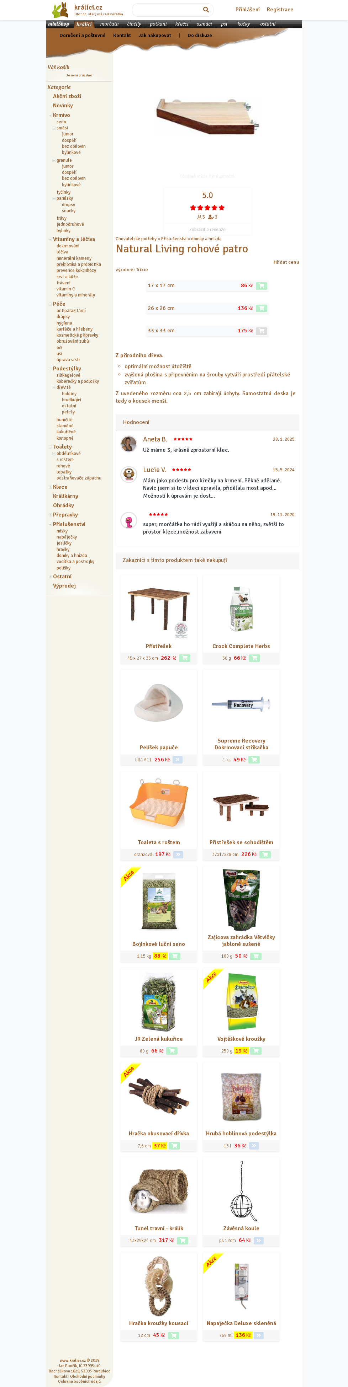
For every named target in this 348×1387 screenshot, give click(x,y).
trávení (63, 283)
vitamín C (66, 289)
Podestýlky (67, 368)
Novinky (63, 105)
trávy (62, 218)
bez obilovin (74, 146)
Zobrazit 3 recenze (207, 229)
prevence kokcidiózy (76, 270)
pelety (68, 412)
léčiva (62, 252)
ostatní (69, 406)
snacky (68, 211)
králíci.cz (88, 7)
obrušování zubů (73, 341)
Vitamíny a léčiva (74, 239)
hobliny (69, 394)
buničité (65, 420)
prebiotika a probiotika (79, 264)
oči (59, 347)
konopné (65, 438)
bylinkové (71, 152)
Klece (60, 487)
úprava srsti (68, 360)
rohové (63, 466)
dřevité (64, 387)
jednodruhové (70, 224)
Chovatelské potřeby (136, 239)
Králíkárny (65, 496)
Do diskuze (200, 35)
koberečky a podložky (78, 381)
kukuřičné (66, 432)
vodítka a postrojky (75, 561)
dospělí (69, 140)
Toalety (62, 446)
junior (67, 134)
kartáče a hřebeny (75, 329)
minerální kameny (74, 258)
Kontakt (122, 35)
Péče (59, 303)
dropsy (68, 205)
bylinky (63, 231)
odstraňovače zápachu (79, 478)
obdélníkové (69, 453)
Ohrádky (63, 505)
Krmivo (61, 115)
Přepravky (65, 514)
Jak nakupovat (154, 35)
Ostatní (62, 576)
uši (59, 354)
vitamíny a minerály (76, 295)
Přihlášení (248, 9)
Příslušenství (69, 524)
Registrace (280, 9)
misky (62, 531)
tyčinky (63, 192)
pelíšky (63, 568)
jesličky (64, 543)
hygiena (64, 323)
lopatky (64, 472)
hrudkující (71, 400)
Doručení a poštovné (82, 35)
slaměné (65, 426)
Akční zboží (67, 96)
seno (61, 122)
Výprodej (64, 585)
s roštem (65, 459)
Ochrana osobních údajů (79, 1381)
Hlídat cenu (286, 262)
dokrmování (68, 246)
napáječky (67, 537)
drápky (63, 317)
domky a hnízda (72, 555)
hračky (63, 549)
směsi (62, 128)
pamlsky (65, 198)
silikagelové (68, 375)
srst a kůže (67, 277)
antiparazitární (71, 311)
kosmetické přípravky (77, 335)
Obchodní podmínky (87, 1376)
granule (64, 160)
